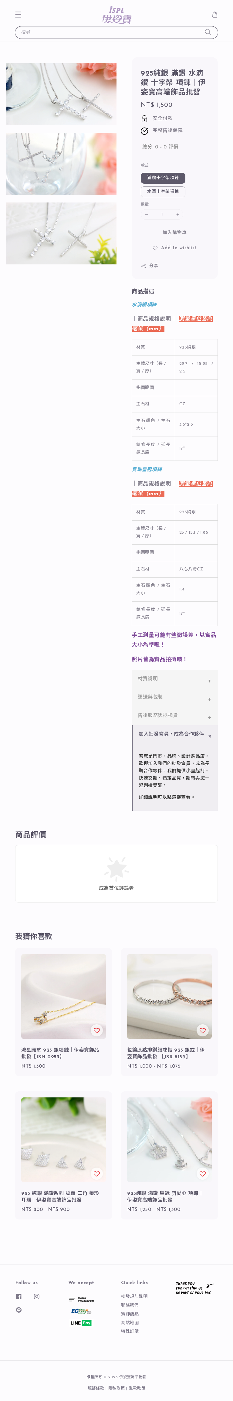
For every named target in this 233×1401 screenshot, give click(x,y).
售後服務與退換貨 (158, 715)
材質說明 (148, 679)
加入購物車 (175, 233)
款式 (145, 166)
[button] (18, 14)
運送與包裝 (150, 697)
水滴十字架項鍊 (163, 191)
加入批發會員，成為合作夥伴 (171, 734)
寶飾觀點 (130, 1314)
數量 (145, 204)
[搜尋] (208, 32)
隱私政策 (116, 1388)
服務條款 (96, 1388)
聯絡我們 (130, 1305)
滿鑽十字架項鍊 (163, 178)
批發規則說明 (134, 1296)
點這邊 (174, 797)
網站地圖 (130, 1323)
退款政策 (137, 1388)
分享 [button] (149, 266)
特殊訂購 (130, 1331)
